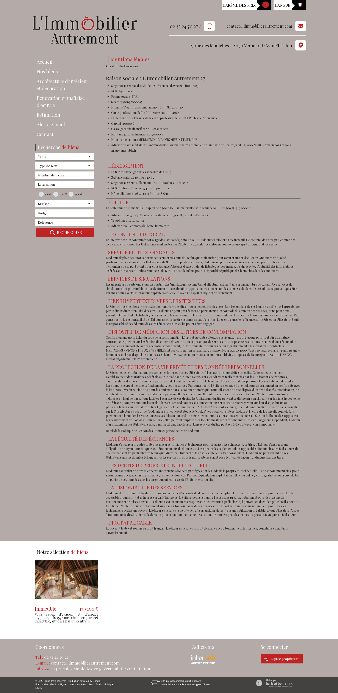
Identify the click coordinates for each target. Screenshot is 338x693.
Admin (98, 684)
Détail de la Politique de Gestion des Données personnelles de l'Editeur (152, 431)
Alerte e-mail (51, 124)
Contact (45, 134)
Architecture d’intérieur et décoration (63, 84)
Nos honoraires (78, 684)
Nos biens (47, 71)
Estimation (48, 115)
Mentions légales (59, 684)
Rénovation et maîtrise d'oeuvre (61, 101)
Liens (91, 684)
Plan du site (41, 684)
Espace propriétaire (281, 659)
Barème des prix (239, 5)
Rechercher (65, 232)
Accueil (44, 61)
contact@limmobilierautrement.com (259, 26)
